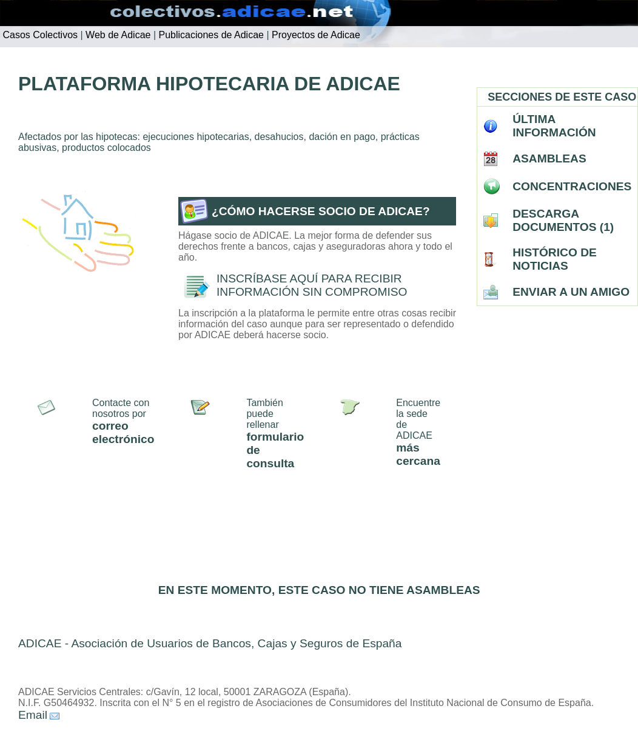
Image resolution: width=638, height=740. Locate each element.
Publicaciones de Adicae (210, 35)
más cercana (418, 454)
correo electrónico (123, 432)
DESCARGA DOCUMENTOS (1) (563, 220)
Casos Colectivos (39, 35)
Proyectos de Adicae (314, 35)
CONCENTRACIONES (571, 186)
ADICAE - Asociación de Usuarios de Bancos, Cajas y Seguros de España (209, 643)
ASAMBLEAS (549, 158)
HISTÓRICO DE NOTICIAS (554, 259)
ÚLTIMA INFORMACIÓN (554, 126)
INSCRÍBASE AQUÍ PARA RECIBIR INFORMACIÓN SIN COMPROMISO (312, 285)
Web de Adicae (117, 35)
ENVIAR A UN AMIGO (571, 291)
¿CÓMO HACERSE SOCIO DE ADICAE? (321, 211)
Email (32, 714)
